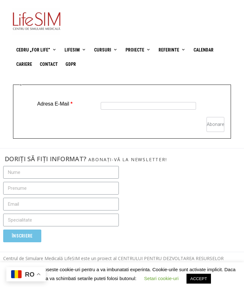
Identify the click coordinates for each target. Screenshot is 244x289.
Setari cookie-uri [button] (161, 278)
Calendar (203, 49)
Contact (49, 64)
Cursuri (102, 49)
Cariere (24, 64)
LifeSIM (72, 49)
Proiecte (134, 49)
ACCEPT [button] (198, 278)
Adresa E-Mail (54, 104)
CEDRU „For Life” (33, 49)
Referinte (169, 49)
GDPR (70, 64)
